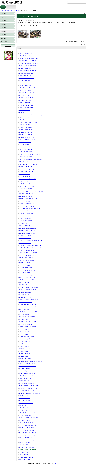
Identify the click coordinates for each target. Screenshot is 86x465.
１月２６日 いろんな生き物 (25, 124)
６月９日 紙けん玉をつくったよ (26, 378)
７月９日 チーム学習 (24, 331)
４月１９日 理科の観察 (24, 442)
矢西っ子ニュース (11, 7)
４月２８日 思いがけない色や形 (26, 427)
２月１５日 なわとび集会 (25, 100)
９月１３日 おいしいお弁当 (25, 292)
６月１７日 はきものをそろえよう (27, 363)
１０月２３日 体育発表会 (25, 235)
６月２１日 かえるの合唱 (25, 358)
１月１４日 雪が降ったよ (25, 142)
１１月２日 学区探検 (24, 223)
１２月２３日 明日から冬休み (26, 152)
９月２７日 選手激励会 (24, 272)
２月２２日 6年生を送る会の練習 (27, 87)
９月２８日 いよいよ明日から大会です (28, 270)
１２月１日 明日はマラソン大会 (26, 186)
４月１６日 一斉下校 (24, 444)
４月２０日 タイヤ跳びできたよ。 (27, 440)
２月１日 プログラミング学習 (26, 117)
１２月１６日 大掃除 (24, 161)
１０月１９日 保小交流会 (25, 243)
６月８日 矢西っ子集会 (24, 380)
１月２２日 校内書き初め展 (25, 129)
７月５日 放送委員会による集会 (26, 336)
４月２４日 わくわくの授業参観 (26, 430)
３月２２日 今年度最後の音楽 (26, 53)
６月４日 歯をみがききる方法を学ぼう (28, 383)
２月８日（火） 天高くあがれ (26, 107)
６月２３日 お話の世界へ (25, 353)
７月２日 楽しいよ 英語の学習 (26, 339)
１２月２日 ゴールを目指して (26, 183)
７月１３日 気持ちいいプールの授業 (27, 326)
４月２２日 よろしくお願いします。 (27, 435)
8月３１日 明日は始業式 (25, 314)
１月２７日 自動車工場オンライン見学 (28, 122)
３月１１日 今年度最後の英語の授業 (27, 65)
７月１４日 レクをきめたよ (25, 324)
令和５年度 (3, 24)
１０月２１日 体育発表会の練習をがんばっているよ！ (31, 240)
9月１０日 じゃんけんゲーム (26, 294)
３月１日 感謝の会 (23, 83)
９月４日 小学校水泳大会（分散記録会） (28, 279)
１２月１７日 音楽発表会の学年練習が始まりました (31, 159)
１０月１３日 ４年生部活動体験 (26, 250)
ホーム (2, 7)
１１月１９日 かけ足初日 (25, 201)
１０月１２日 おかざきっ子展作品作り (28, 252)
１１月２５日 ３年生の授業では (26, 196)
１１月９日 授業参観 (24, 216)
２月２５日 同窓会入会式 (25, 85)
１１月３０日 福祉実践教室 (25, 188)
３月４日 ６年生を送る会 (25, 75)
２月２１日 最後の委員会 (25, 90)
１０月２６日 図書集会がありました (27, 233)
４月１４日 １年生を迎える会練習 (27, 447)
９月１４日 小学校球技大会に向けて (27, 289)
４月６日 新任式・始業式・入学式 (27, 459)
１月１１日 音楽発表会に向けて (26, 149)
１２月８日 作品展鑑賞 (24, 174)
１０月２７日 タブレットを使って (27, 230)
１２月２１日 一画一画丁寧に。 (26, 156)
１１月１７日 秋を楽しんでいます (27, 203)
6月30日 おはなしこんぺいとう (26, 343)
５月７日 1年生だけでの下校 (26, 422)
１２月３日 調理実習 (24, 181)
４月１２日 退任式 (23, 452)
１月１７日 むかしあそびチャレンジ (27, 139)
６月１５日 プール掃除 (24, 368)
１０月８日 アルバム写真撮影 (26, 257)
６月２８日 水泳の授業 (24, 348)
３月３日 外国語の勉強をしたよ (26, 78)
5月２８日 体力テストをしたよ (26, 390)
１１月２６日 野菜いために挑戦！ (27, 193)
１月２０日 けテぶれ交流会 (25, 134)
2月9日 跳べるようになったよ (26, 105)
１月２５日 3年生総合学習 (25, 127)
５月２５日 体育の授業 (24, 398)
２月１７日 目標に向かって (25, 95)
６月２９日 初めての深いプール (26, 346)
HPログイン (8, 46)
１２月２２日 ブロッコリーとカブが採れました (30, 154)
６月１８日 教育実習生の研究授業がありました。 (30, 361)
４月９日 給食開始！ (24, 454)
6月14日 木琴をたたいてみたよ (26, 371)
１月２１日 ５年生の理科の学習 (26, 132)
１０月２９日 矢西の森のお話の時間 (27, 228)
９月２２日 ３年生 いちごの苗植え (27, 277)
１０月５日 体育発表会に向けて (26, 265)
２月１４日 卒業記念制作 (25, 102)
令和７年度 (3, 17)
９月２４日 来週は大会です (25, 275)
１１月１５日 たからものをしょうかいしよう (29, 208)
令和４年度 (3, 27)
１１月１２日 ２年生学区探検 (26, 211)
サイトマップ (58, 463)
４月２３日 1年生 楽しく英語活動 (27, 432)
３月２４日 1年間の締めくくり (26, 51)
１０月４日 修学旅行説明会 (25, 267)
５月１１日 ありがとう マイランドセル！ (29, 417)
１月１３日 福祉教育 (24, 144)
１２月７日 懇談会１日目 (25, 176)
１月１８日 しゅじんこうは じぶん (28, 137)
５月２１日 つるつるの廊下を (26, 403)
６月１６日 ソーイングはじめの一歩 (27, 366)
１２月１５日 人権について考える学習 (28, 164)
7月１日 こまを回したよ (25, 341)
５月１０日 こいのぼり (24, 420)
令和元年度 (3, 38)
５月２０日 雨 (22, 405)
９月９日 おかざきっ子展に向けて (27, 297)
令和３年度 (16, 10)
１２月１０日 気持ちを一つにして (27, 169)
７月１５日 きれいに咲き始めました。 (28, 321)
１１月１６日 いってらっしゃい (26, 206)
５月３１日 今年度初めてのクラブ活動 (28, 388)
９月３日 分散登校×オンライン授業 (27, 307)
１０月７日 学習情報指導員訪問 (26, 260)
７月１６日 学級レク (24, 319)
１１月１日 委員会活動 (24, 225)
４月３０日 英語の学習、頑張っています (28, 425)
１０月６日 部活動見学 (24, 262)
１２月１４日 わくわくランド (26, 166)
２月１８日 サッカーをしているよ (27, 92)
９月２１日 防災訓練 (24, 282)
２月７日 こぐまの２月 (24, 110)
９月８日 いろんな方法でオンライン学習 (28, 299)
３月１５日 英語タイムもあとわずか (27, 60)
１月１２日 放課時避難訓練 (25, 147)
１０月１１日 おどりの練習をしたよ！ (28, 255)
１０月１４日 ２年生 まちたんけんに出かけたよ (30, 247)
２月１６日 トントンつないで (26, 97)
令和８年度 (3, 13)
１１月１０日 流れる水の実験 (26, 213)
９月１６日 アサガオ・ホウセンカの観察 (28, 287)
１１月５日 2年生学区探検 (25, 218)
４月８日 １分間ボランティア (26, 457)
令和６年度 (3, 20)
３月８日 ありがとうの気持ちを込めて (28, 70)
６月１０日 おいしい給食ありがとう (27, 376)
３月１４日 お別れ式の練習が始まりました (29, 63)
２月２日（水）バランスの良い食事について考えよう (31, 115)
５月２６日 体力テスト (24, 395)
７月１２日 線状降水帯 (24, 329)
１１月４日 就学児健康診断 (25, 220)
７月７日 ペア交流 (23, 334)
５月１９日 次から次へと (25, 407)
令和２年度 (3, 34)
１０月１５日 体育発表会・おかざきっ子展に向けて (31, 245)
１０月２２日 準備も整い (25, 238)
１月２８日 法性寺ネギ (24, 119)
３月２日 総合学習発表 (24, 80)
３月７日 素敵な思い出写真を (26, 73)
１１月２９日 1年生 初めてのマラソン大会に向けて (31, 191)
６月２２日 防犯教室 (24, 356)
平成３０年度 (4, 41)
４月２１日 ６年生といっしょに (26, 437)
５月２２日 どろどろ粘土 (25, 400)
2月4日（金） (22, 112)
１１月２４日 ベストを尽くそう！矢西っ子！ (29, 198)
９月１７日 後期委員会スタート (26, 284)
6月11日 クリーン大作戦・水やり (27, 373)
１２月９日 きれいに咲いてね (26, 171)
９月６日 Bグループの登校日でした (27, 304)
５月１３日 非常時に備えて (25, 415)
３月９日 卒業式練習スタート (26, 68)
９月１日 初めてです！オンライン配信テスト (29, 311)
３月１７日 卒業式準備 (24, 55)
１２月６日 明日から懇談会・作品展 (27, 179)
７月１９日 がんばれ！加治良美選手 (27, 316)
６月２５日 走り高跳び (24, 351)
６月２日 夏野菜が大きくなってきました (28, 385)
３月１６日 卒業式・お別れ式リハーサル (28, 58)
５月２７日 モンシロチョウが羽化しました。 (29, 393)
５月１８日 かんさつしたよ (25, 410)
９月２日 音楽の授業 (24, 309)
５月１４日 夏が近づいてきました (27, 412)
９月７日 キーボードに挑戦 (25, 302)
